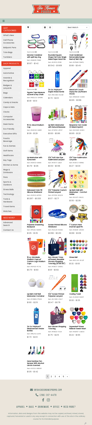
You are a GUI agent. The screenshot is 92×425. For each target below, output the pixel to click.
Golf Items (8, 150)
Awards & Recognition (8, 79)
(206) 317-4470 (46, 395)
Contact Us (8, 230)
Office (56, 406)
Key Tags (7, 160)
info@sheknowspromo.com (46, 389)
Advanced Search (8, 224)
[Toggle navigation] (3, 21)
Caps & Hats (9, 107)
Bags (5, 93)
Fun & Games (9, 146)
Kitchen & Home (10, 165)
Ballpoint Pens (9, 47)
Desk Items (8, 124)
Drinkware (43, 406)
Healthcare (8, 155)
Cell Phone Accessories (8, 41)
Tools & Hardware (7, 200)
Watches (7, 211)
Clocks (6, 112)
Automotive (8, 73)
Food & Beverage (7, 139)
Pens (5, 177)
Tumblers (7, 57)
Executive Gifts (10, 133)
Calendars (8, 97)
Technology (8, 194)
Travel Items (9, 206)
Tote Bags (7, 52)
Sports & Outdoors (7, 183)
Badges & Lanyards (7, 86)
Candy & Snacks (10, 102)
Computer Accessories (8, 118)
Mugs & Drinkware (8, 171)
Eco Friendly (8, 129)
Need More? (70, 406)
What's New (8, 35)
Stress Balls (8, 189)
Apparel (7, 68)
